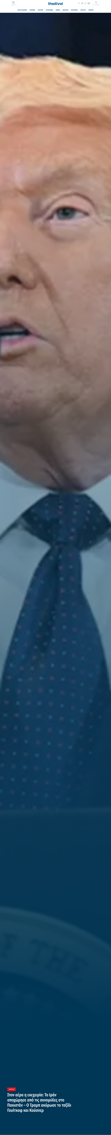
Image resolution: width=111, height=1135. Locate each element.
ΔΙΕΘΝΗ (11, 1089)
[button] (13, 2)
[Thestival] (55, 3)
